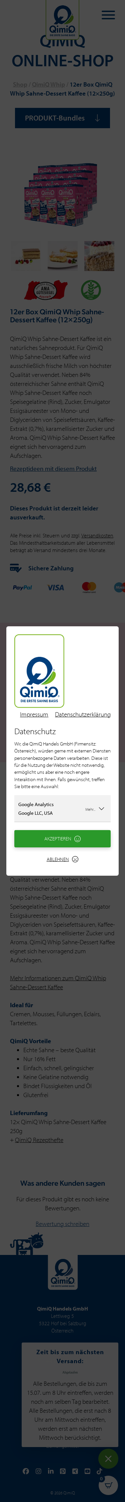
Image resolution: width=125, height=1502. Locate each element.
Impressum (34, 714)
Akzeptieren (62, 838)
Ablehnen (63, 859)
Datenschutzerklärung (83, 714)
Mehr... (95, 808)
